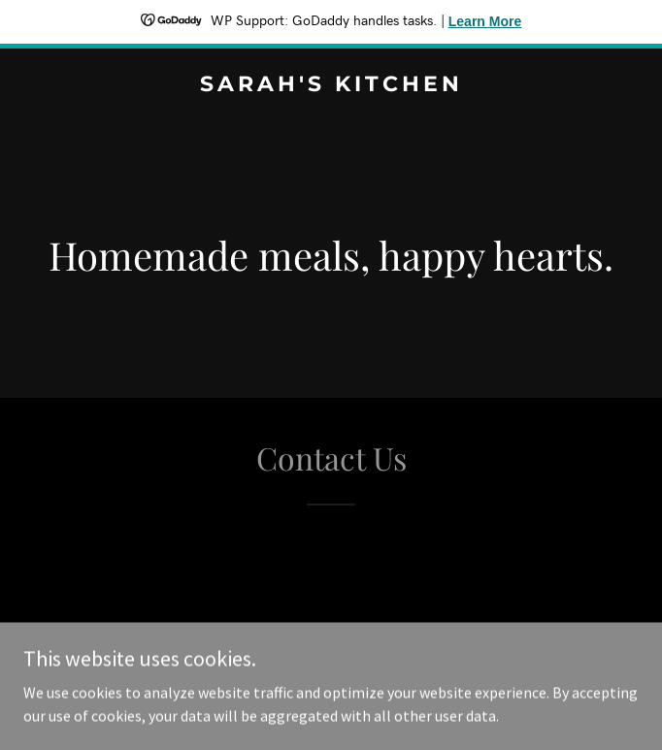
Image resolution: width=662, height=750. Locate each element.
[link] (331, 85)
